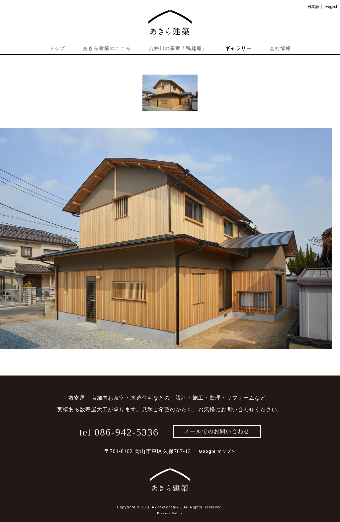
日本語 (313, 6)
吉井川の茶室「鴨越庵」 (178, 48)
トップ (57, 48)
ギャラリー (238, 48)
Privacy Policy (170, 513)
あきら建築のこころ (107, 48)
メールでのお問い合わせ (217, 431)
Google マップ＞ (217, 451)
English (331, 6)
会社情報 (280, 48)
